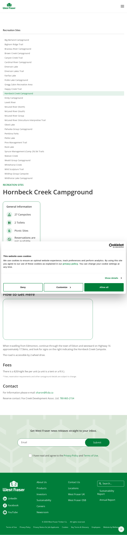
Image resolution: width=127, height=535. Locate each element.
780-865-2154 (67, 398)
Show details (111, 278)
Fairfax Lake (10, 75)
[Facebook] (5, 505)
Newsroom (43, 512)
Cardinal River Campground (18, 62)
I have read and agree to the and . (66, 455)
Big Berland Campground (17, 40)
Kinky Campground (14, 98)
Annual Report (107, 499)
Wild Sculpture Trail (14, 169)
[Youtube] (5, 512)
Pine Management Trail (16, 142)
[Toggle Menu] (122, 6)
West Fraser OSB (77, 500)
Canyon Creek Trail (14, 57)
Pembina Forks (12, 133)
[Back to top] (121, 529)
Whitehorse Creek (13, 164)
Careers (41, 506)
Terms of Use (91, 455)
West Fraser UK (76, 494)
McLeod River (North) (15, 106)
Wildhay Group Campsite (17, 173)
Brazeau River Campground (18, 48)
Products (42, 488)
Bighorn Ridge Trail (14, 44)
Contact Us (74, 482)
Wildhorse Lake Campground (18, 178)
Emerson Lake (11, 66)
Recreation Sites (11, 30)
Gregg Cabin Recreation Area (18, 84)
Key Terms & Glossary (80, 527)
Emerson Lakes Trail (14, 71)
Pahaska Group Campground (18, 129)
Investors (42, 494)
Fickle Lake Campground (16, 80)
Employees (96, 527)
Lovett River (10, 102)
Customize (63, 287)
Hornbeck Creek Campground (19, 93)
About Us (42, 482)
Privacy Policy (71, 455)
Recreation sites (13, 184)
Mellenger (116, 527)
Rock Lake (9, 147)
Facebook (13, 505)
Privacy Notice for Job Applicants (46, 527)
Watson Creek (11, 156)
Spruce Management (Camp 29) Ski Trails (24, 151)
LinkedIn (12, 498)
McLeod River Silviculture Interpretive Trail (25, 120)
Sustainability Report (105, 492)
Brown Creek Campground (17, 53)
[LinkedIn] (5, 499)
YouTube (13, 512)
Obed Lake (10, 124)
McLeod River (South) (15, 111)
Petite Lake (10, 138)
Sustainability (44, 500)
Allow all (104, 287)
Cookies (65, 527)
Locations (73, 488)
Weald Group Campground (17, 160)
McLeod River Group (14, 115)
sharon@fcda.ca (44, 392)
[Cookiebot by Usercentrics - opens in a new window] (111, 246)
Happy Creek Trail (13, 89)
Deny (23, 287)
